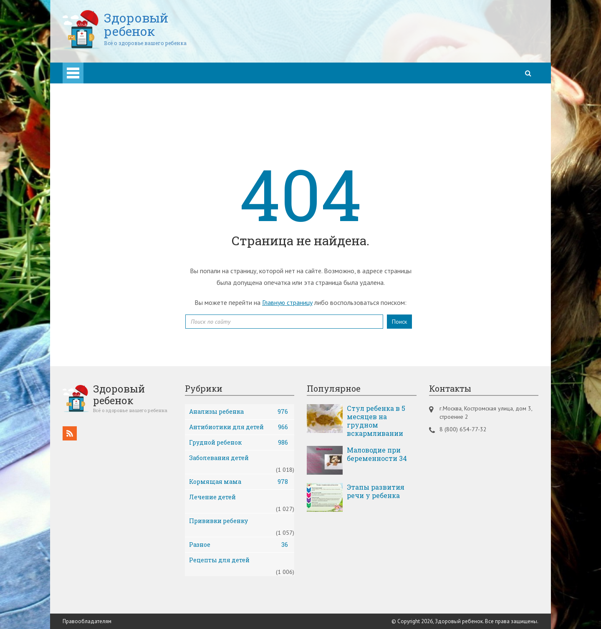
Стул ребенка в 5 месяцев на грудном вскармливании (376, 420)
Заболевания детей (219, 457)
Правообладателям (87, 620)
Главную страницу (287, 302)
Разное (238, 544)
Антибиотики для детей (238, 427)
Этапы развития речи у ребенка (375, 491)
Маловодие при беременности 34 (377, 453)
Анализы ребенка (238, 411)
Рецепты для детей (219, 560)
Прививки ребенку (218, 520)
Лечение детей (212, 497)
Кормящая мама (238, 481)
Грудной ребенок (238, 442)
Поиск (399, 321)
